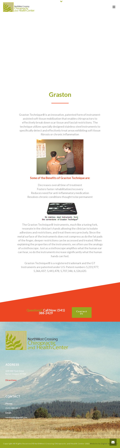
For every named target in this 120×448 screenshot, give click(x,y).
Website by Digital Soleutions (104, 444)
